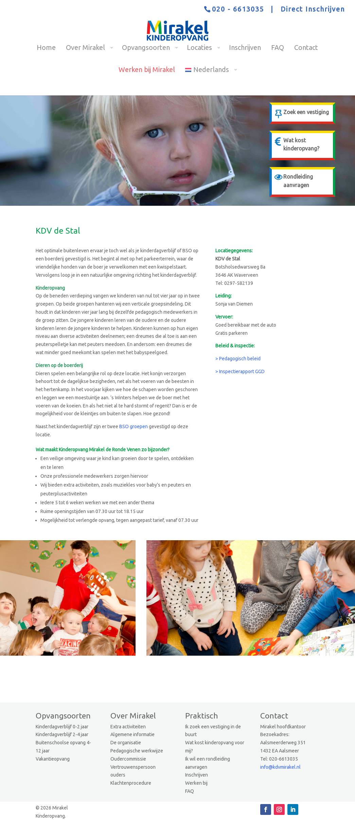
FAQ (189, 791)
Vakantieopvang (53, 759)
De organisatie (125, 742)
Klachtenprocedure (130, 783)
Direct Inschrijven (313, 9)
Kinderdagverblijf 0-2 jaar (62, 726)
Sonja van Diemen (234, 304)
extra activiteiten (81, 485)
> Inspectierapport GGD (240, 371)
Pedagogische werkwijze (136, 750)
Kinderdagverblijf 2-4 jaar (62, 734)
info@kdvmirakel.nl (280, 767)
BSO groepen (133, 426)
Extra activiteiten (128, 726)
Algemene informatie (132, 734)
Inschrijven (196, 775)
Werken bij (196, 783)
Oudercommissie (128, 759)
